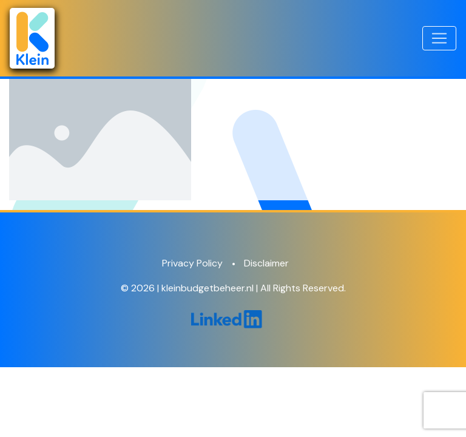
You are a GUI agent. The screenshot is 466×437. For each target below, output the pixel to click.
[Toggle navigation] (439, 38)
